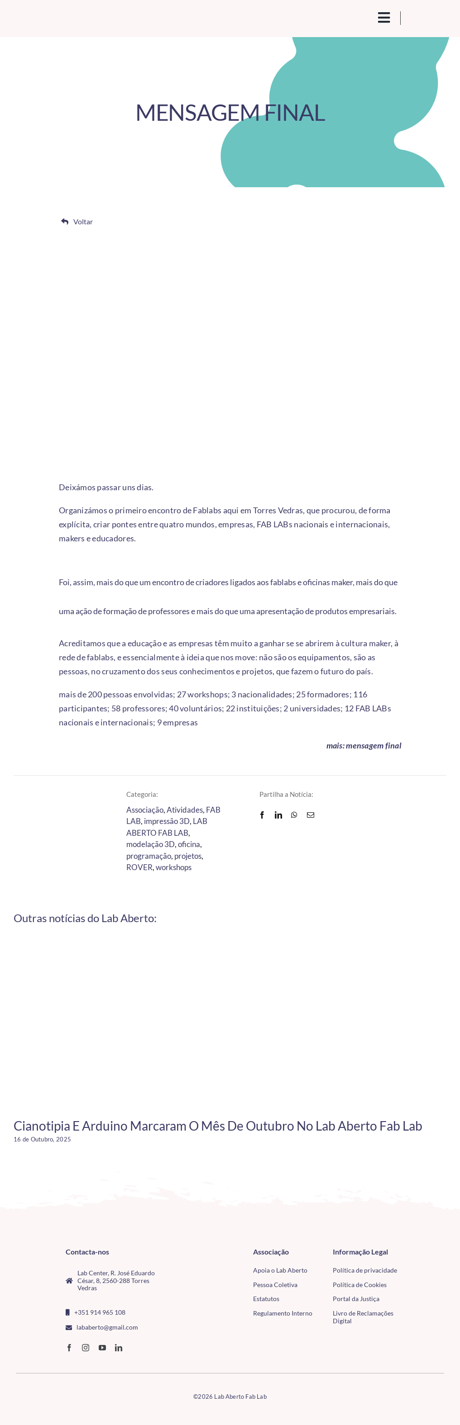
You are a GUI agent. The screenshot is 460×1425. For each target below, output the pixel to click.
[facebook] (69, 1347)
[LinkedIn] (278, 815)
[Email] (310, 815)
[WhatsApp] (294, 815)
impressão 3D (167, 821)
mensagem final (373, 745)
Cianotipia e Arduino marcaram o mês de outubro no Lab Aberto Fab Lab (218, 1125)
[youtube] (102, 1347)
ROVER (139, 867)
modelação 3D (150, 844)
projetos (187, 856)
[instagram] (85, 1347)
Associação (144, 809)
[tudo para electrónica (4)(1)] (427, 1272)
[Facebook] (262, 815)
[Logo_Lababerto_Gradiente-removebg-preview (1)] (61, 17)
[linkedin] (118, 1347)
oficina (189, 844)
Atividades (185, 809)
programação (148, 856)
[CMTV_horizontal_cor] (427, 1252)
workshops (174, 867)
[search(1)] (363, 17)
